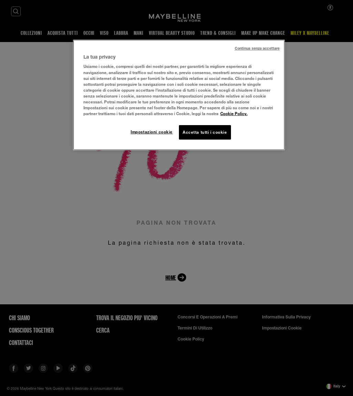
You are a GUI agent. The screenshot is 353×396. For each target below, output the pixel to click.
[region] (179, 95)
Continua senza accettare (257, 48)
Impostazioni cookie (152, 132)
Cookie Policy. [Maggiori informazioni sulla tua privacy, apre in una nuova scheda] (234, 113)
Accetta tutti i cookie (205, 132)
